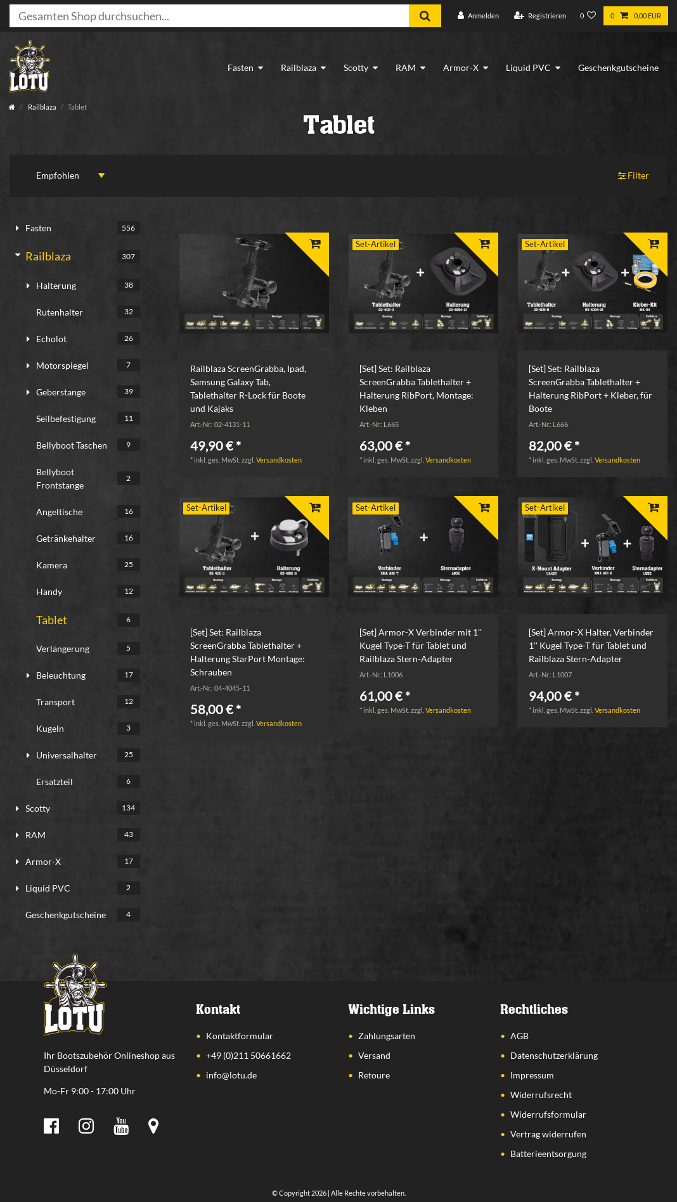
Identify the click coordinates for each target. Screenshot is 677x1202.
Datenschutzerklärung (554, 1055)
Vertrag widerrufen (548, 1133)
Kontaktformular (239, 1035)
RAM (406, 67)
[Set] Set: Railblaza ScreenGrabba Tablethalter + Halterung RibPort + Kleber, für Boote (590, 388)
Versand (374, 1055)
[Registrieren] (540, 16)
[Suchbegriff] (209, 15)
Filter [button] (634, 176)
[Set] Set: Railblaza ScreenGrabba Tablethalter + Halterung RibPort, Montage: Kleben (416, 388)
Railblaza (298, 67)
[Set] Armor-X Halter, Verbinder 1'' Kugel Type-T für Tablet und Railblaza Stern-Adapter (591, 645)
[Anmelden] (478, 16)
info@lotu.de (231, 1075)
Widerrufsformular (548, 1114)
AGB (519, 1035)
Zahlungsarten (386, 1035)
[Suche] (425, 15)
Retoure (374, 1075)
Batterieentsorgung (548, 1153)
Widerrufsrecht (541, 1094)
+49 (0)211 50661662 (248, 1055)
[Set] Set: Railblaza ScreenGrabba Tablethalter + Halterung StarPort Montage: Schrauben (247, 652)
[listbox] (254, 284)
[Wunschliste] (588, 16)
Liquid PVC (528, 67)
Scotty (356, 67)
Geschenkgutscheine (618, 67)
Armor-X (461, 67)
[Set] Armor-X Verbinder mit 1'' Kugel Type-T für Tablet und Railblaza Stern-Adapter (420, 645)
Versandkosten (279, 460)
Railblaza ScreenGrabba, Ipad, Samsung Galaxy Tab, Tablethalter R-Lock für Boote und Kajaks (248, 388)
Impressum (532, 1075)
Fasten (241, 67)
